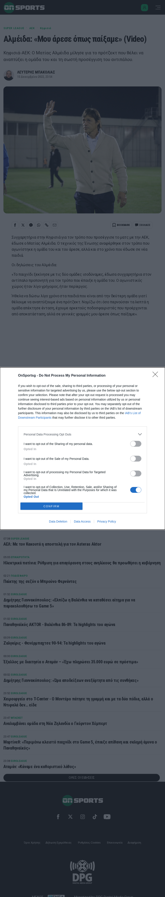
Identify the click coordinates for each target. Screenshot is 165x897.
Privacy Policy (106, 521)
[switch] (135, 444)
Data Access (82, 521)
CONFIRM (51, 506)
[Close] (157, 376)
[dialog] (82, 448)
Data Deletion (58, 521)
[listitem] (82, 434)
